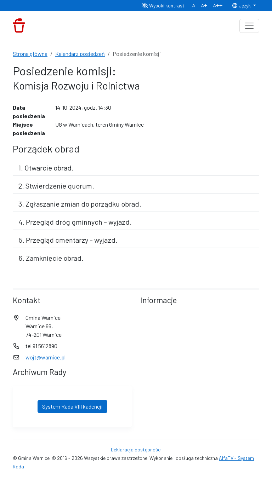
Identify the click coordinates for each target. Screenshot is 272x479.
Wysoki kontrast (163, 5)
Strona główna (30, 53)
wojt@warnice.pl (46, 357)
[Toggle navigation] (249, 26)
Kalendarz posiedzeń (80, 53)
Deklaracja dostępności (136, 449)
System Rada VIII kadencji (72, 406)
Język (242, 5)
